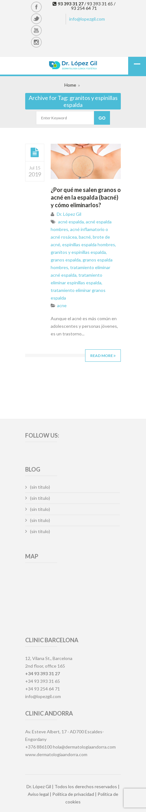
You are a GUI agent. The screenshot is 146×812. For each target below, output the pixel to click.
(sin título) (40, 487)
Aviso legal (38, 794)
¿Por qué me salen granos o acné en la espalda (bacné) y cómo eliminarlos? (86, 197)
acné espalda (71, 221)
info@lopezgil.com (87, 19)
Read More (103, 355)
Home (70, 85)
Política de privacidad (73, 794)
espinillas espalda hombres (88, 244)
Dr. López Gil (69, 214)
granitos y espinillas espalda (78, 252)
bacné (85, 237)
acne (62, 305)
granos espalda (66, 259)
